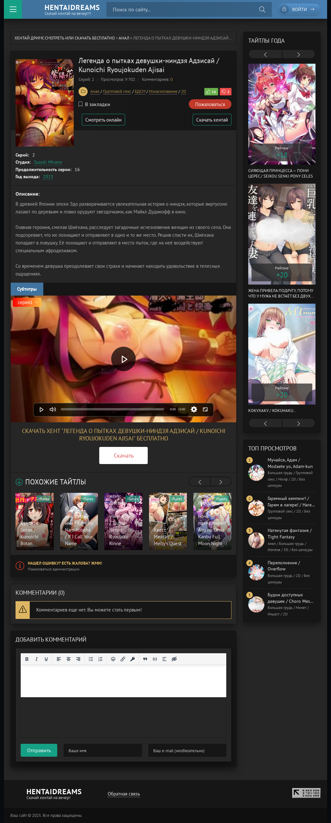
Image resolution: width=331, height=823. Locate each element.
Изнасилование (163, 91)
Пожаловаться (210, 104)
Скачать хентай (212, 120)
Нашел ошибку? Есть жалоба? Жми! (65, 563)
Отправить (39, 750)
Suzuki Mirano (48, 162)
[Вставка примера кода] (155, 659)
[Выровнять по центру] (68, 659)
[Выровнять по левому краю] (59, 659)
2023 (48, 176)
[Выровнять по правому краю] (78, 659)
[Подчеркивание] (46, 659)
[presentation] (199, 482)
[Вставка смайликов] (113, 659)
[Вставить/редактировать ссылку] (123, 659)
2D (183, 91)
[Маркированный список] (91, 659)
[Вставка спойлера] (164, 659)
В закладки (94, 104)
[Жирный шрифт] (27, 659)
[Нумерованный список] (100, 659)
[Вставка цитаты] (145, 659)
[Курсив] (36, 659)
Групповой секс (117, 91)
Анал (124, 38)
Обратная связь (124, 794)
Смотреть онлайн (103, 120)
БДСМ (140, 91)
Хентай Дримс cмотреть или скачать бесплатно (65, 38)
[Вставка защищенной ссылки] (132, 659)
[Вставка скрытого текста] (174, 659)
